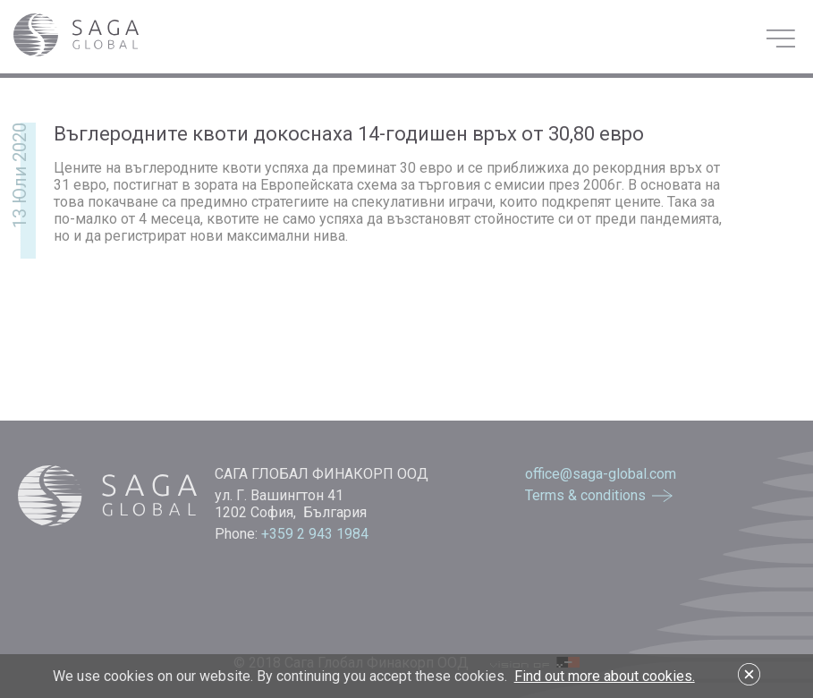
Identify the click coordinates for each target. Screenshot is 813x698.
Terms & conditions (585, 495)
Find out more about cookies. (604, 676)
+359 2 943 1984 (316, 533)
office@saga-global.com (600, 473)
